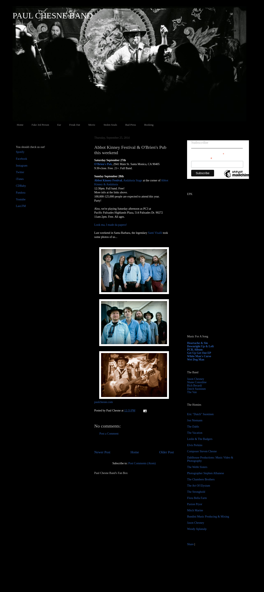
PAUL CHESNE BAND (53, 15)
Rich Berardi (194, 385)
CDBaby (21, 185)
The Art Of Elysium (198, 485)
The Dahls (193, 426)
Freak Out (74, 124)
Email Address (201, 158)
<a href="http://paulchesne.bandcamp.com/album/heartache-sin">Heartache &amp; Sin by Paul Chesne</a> (213, 284)
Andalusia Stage (132, 180)
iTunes (20, 179)
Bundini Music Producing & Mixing (208, 516)
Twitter (20, 172)
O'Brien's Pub (103, 164)
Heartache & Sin (197, 343)
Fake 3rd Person (40, 124)
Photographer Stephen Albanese (205, 473)
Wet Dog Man (195, 359)
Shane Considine (197, 382)
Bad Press (130, 124)
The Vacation (194, 432)
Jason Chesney (195, 378)
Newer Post (102, 452)
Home (20, 124)
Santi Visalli (155, 232)
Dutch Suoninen (196, 388)
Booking (148, 124)
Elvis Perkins (194, 445)
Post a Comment (109, 433)
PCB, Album (195, 349)
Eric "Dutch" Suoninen (200, 414)
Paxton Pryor (194, 504)
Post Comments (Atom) (142, 463)
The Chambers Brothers (201, 479)
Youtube (21, 199)
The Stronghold (196, 491)
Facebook (21, 158)
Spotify (20, 152)
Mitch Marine (195, 510)
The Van (192, 392)
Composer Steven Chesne (202, 451)
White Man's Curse (199, 356)
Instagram (21, 165)
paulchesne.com (103, 402)
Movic (91, 124)
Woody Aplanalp (196, 529)
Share (190, 544)
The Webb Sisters (197, 467)
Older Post (166, 452)
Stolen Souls (110, 124)
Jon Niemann (194, 420)
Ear (59, 124)
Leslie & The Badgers (199, 439)
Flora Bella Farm (197, 498)
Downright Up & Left (200, 346)
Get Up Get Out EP (199, 352)
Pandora (20, 192)
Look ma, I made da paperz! (110, 224)
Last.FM (21, 206)
